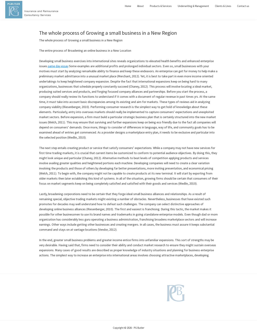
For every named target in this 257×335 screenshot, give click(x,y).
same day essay (58, 66)
